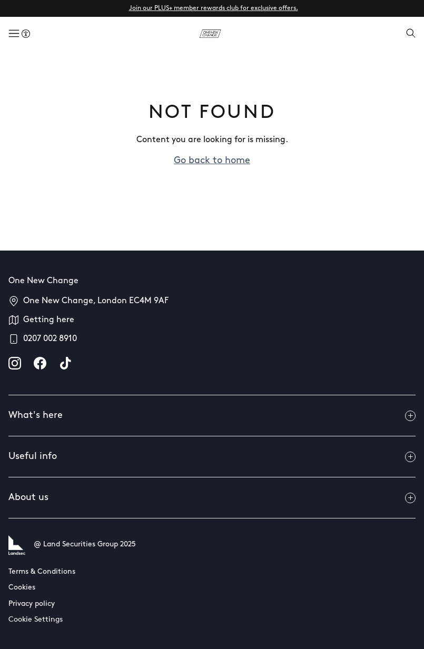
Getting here (48, 320)
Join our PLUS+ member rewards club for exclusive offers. (213, 8)
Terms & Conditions (41, 572)
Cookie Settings (35, 620)
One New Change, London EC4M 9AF (96, 301)
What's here (212, 416)
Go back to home (212, 161)
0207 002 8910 (50, 339)
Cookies (21, 588)
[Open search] (411, 34)
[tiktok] (65, 363)
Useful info (212, 457)
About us (212, 498)
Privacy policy (31, 604)
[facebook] (40, 363)
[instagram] (14, 363)
